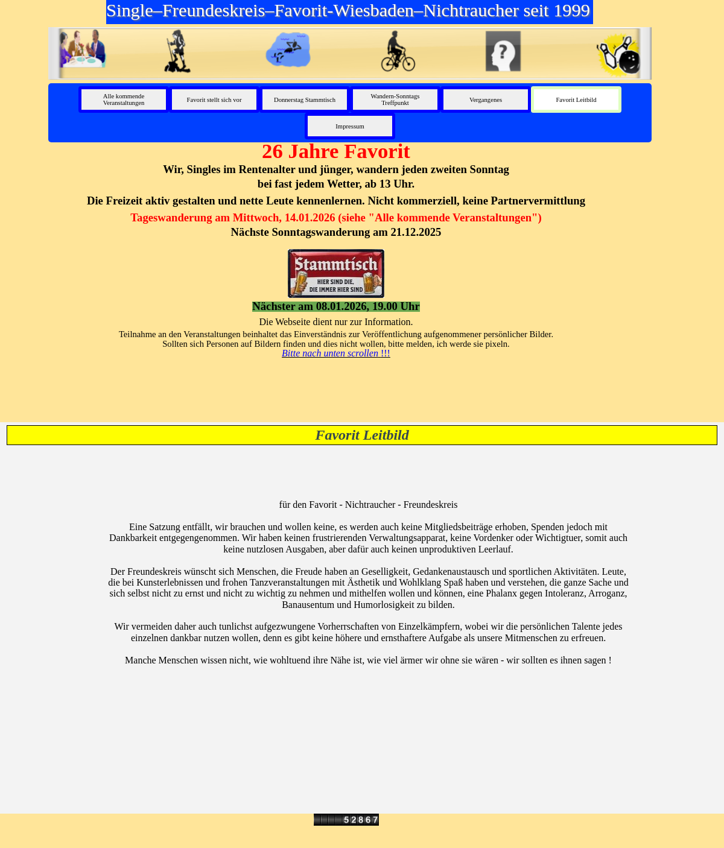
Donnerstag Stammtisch (304, 100)
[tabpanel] (336, 248)
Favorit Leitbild (576, 100)
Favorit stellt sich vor (214, 100)
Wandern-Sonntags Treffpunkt (395, 99)
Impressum (349, 126)
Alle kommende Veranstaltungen (124, 99)
